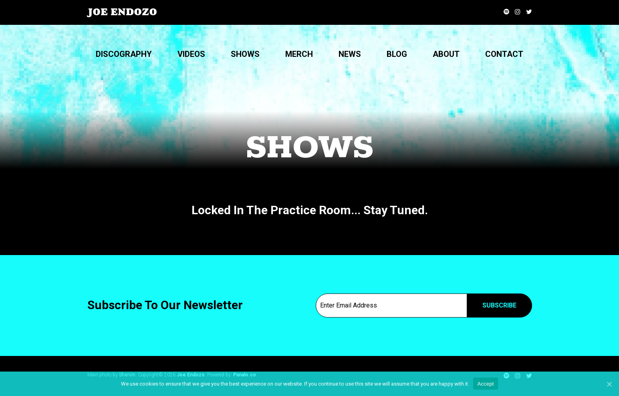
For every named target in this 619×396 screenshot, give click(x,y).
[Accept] (609, 384)
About (446, 54)
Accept (485, 384)
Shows (245, 54)
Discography (124, 54)
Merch (299, 54)
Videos (191, 54)
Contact (504, 54)
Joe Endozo (122, 12)
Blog (397, 54)
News (350, 54)
